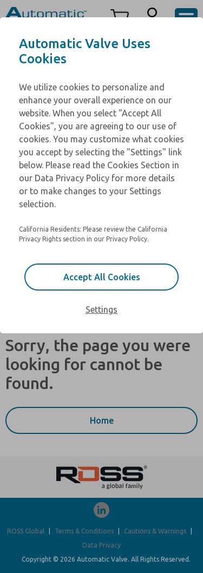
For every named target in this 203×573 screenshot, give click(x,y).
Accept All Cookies (101, 277)
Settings (101, 309)
